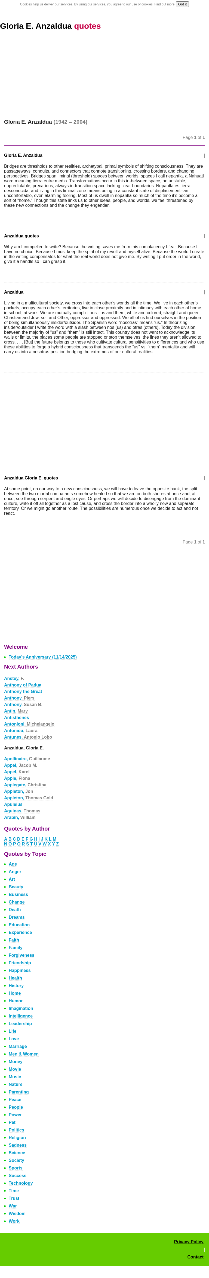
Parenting (19, 1092)
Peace (15, 1099)
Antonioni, (29, 724)
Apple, (17, 778)
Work (14, 1221)
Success (17, 1175)
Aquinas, (22, 811)
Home (15, 993)
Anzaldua (13, 292)
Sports (16, 1168)
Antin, (16, 711)
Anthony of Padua (22, 685)
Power (15, 1114)
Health (15, 978)
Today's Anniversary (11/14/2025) (43, 657)
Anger (15, 871)
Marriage (18, 1046)
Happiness (20, 970)
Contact (195, 1257)
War (13, 1206)
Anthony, (19, 698)
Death (15, 909)
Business (18, 894)
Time (14, 1190)
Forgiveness (21, 955)
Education (19, 925)
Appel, (20, 765)
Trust (14, 1198)
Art (12, 879)
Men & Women (24, 1054)
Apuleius (13, 804)
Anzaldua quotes (21, 236)
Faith (14, 940)
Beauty (16, 887)
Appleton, (18, 791)
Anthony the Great (23, 691)
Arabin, (19, 817)
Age (13, 864)
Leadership (20, 1023)
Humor (16, 1001)
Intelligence (21, 1016)
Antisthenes (16, 717)
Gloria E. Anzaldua (50, 25)
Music (15, 1076)
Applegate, (25, 785)
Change (17, 902)
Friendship (20, 963)
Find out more (164, 4)
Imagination (21, 1008)
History (16, 985)
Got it (182, 4)
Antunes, (28, 737)
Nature (16, 1084)
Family (16, 947)
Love (14, 1039)
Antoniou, (21, 730)
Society (16, 1160)
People (16, 1107)
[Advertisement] (104, 78)
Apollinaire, (27, 758)
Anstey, (14, 678)
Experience (20, 932)
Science (17, 1152)
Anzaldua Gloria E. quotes (31, 478)
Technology (21, 1183)
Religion (17, 1137)
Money (16, 1061)
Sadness (18, 1145)
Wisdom (17, 1213)
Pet (12, 1122)
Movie (15, 1069)
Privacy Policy (189, 1241)
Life (12, 1031)
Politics (16, 1130)
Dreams (17, 917)
